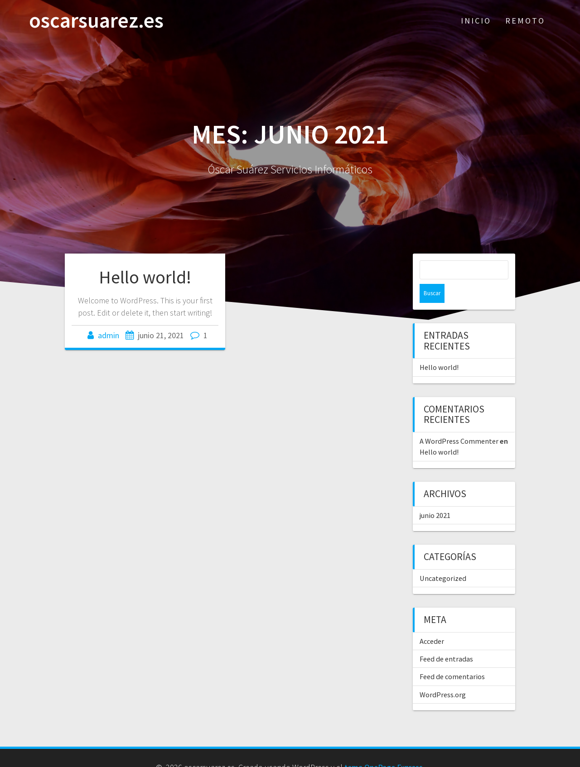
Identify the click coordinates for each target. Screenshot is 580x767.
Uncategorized (443, 559)
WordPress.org (443, 675)
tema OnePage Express (383, 748)
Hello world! (145, 277)
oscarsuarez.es (96, 20)
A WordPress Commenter (459, 422)
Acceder (432, 622)
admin (108, 335)
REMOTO (525, 20)
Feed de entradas (446, 639)
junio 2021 (435, 496)
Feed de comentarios (452, 657)
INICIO (476, 20)
